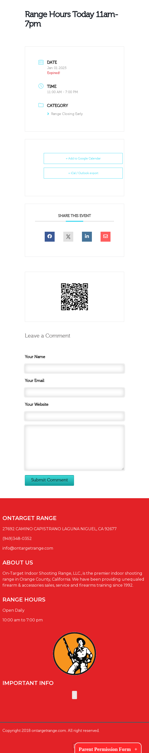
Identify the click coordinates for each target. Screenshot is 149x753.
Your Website (36, 404)
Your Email (34, 380)
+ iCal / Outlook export (83, 173)
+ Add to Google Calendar (83, 158)
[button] (74, 695)
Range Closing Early (65, 114)
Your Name (35, 357)
